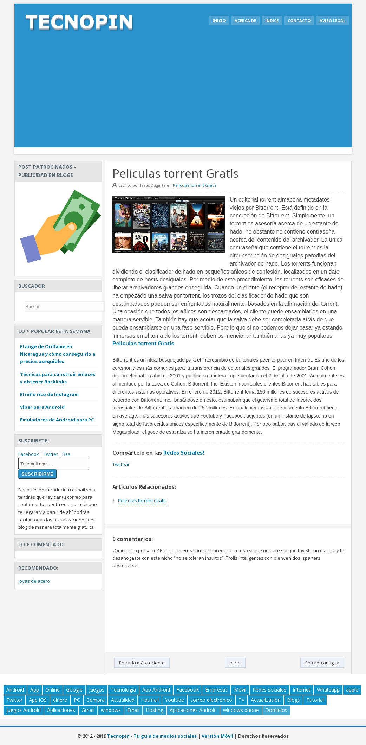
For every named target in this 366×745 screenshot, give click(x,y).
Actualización (266, 699)
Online (52, 689)
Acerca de (245, 20)
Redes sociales (269, 689)
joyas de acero (34, 581)
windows (111, 710)
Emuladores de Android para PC (57, 419)
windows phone (241, 710)
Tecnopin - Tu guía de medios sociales (152, 736)
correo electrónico (211, 699)
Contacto (299, 20)
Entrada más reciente (142, 663)
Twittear (121, 464)
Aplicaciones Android (193, 710)
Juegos (96, 689)
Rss (66, 454)
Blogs (293, 699)
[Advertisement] (183, 94)
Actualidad (123, 699)
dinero (60, 699)
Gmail (87, 710)
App (34, 689)
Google (74, 689)
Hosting (154, 710)
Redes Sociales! (183, 452)
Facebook (28, 454)
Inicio (219, 20)
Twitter (51, 454)
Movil (240, 689)
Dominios (276, 710)
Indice (272, 20)
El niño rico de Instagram (49, 394)
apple (352, 689)
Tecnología (123, 689)
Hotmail (150, 699)
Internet (302, 689)
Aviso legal (332, 20)
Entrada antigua (322, 663)
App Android (156, 689)
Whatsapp (328, 689)
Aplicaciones (61, 710)
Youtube (174, 699)
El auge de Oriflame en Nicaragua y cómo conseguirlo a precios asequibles (57, 353)
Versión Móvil (217, 736)
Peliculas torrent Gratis (194, 185)
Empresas (216, 689)
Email (133, 710)
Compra (95, 699)
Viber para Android (42, 407)
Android (15, 689)
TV (241, 699)
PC (77, 699)
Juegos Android (23, 710)
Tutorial (315, 699)
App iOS (38, 699)
